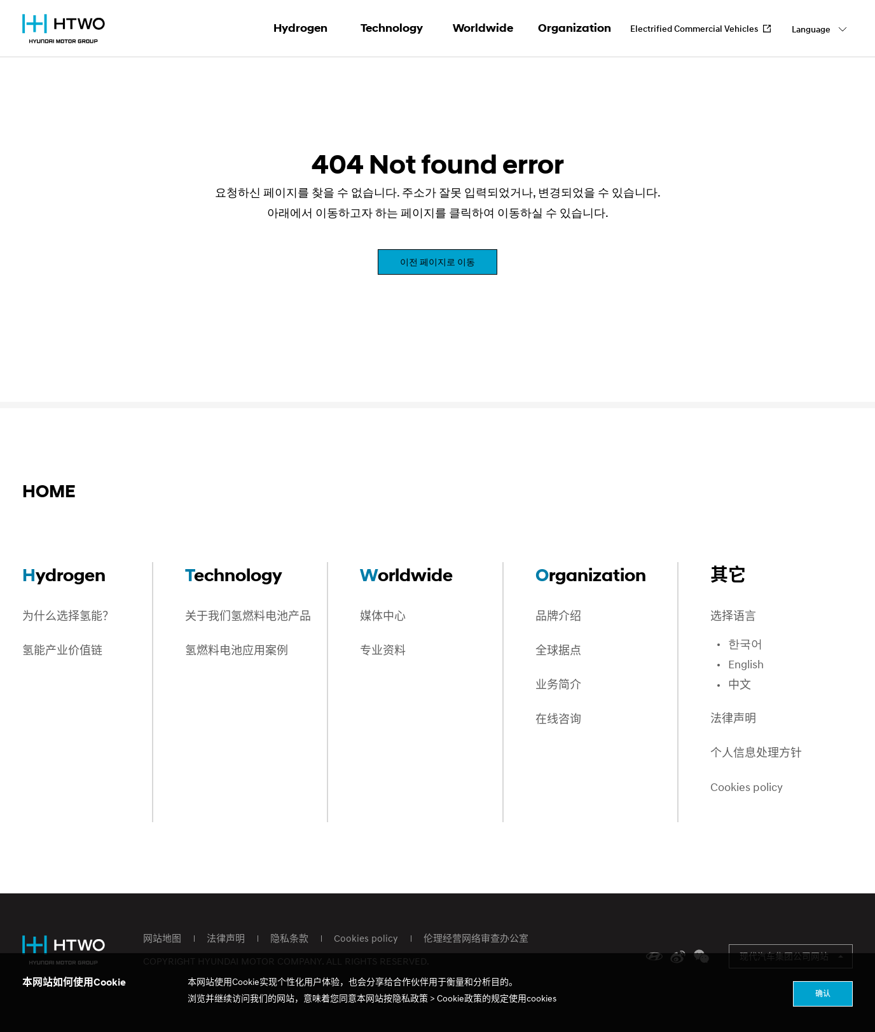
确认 (822, 993)
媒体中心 (383, 616)
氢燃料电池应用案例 (236, 650)
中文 (739, 685)
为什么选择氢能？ (68, 616)
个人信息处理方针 (756, 753)
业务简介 (558, 685)
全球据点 (558, 650)
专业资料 (383, 650)
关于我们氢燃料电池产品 (248, 616)
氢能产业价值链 (62, 650)
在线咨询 (558, 719)
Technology (392, 28)
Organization (574, 28)
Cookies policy (746, 787)
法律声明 (733, 719)
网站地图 (162, 938)
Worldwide (483, 28)
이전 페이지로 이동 (437, 262)
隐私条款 (289, 938)
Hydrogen (300, 28)
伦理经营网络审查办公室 (476, 938)
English (746, 664)
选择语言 (733, 616)
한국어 (745, 644)
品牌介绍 (558, 616)
